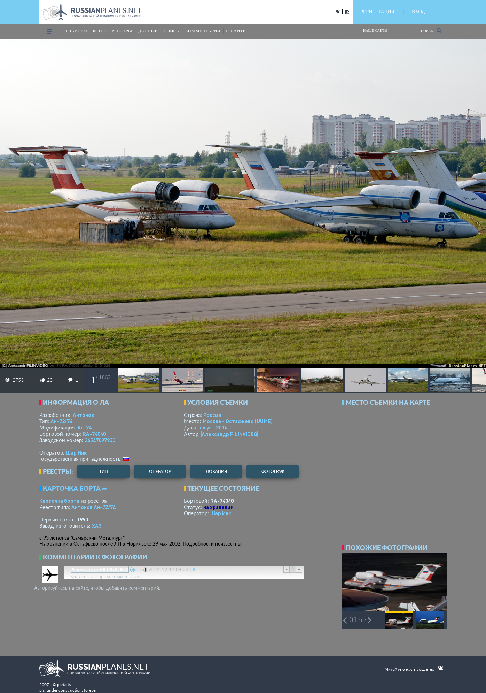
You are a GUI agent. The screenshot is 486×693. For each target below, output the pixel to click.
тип (103, 471)
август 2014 (212, 427)
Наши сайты (375, 30)
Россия (212, 415)
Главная (76, 30)
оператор (160, 471)
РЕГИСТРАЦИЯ (377, 11)
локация (216, 471)
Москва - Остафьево (238, 421)
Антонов (83, 415)
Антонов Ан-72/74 (93, 507)
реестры (122, 30)
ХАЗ (97, 526)
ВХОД (418, 11)
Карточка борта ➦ (75, 488)
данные (147, 30)
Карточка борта (59, 500)
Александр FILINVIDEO (229, 434)
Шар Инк (76, 452)
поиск (171, 30)
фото (99, 30)
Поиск (431, 30)
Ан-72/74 (61, 421)
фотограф (272, 471)
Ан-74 (84, 427)
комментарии (202, 30)
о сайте (235, 30)
